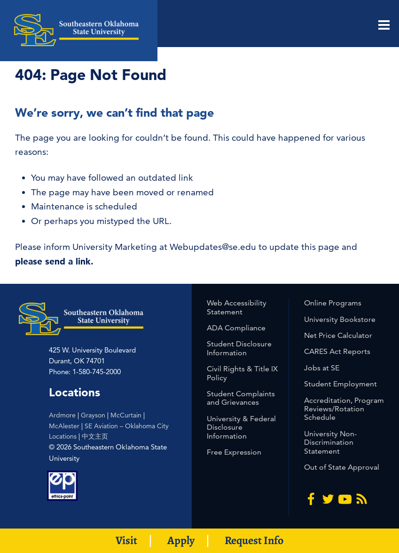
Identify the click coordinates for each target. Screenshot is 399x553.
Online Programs (332, 302)
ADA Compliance (236, 327)
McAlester (64, 426)
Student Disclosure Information (239, 348)
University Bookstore (340, 319)
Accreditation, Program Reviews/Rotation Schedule (344, 409)
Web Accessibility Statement (236, 307)
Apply (181, 540)
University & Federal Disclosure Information (241, 427)
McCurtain (125, 415)
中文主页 (95, 436)
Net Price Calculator (338, 335)
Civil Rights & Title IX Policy (242, 373)
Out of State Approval (341, 467)
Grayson (93, 415)
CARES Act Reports (337, 351)
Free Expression (234, 452)
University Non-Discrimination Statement (330, 442)
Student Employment (340, 383)
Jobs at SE (321, 367)
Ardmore (62, 415)
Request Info (254, 540)
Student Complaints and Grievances (241, 398)
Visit (126, 540)
